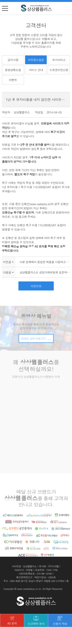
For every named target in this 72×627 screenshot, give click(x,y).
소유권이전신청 (59, 70)
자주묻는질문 (36, 60)
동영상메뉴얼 (13, 70)
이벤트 (13, 80)
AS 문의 (12, 620)
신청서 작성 (60, 621)
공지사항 (12, 60)
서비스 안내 (36, 70)
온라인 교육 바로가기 (36, 344)
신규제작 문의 (36, 621)
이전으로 (36, 286)
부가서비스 (59, 60)
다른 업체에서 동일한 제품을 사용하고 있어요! (45, 261)
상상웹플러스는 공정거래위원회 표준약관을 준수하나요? (45, 272)
